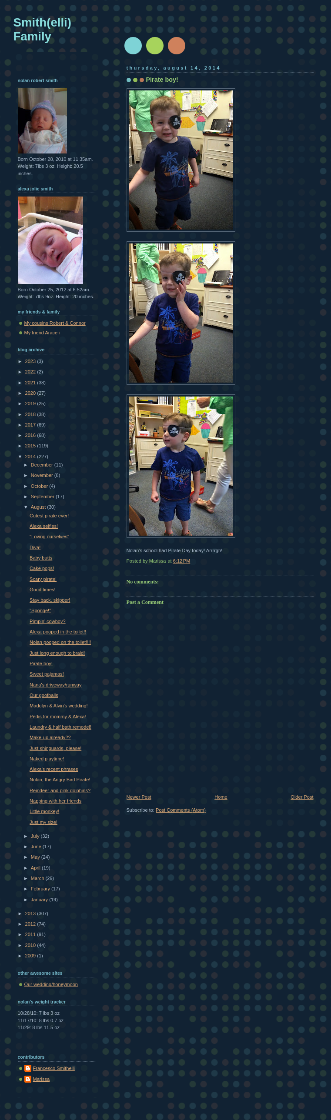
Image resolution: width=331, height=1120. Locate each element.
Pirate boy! (41, 663)
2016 (31, 435)
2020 (31, 393)
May (36, 857)
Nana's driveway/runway (55, 684)
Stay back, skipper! (50, 600)
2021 (31, 382)
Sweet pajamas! (47, 674)
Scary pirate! (43, 579)
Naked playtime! (47, 758)
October (40, 486)
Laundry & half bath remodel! (60, 727)
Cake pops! (42, 568)
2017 (31, 424)
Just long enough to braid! (57, 653)
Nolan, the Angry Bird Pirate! (60, 779)
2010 (31, 945)
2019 (31, 403)
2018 (31, 414)
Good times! (43, 589)
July (36, 836)
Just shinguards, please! (55, 748)
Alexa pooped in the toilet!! (58, 631)
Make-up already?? (50, 737)
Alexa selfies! (44, 526)
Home (220, 797)
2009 (31, 955)
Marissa (41, 1079)
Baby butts (41, 557)
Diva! (35, 547)
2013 (31, 913)
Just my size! (43, 822)
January (40, 899)
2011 (31, 934)
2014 (31, 456)
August (39, 507)
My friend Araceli (42, 332)
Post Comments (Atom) (181, 810)
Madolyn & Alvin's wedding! (59, 705)
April (36, 867)
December (42, 464)
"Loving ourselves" (49, 536)
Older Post (302, 797)
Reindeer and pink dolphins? (60, 790)
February (41, 888)
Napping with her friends (55, 800)
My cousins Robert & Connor (55, 323)
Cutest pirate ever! (49, 515)
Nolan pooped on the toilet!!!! (60, 642)
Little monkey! (44, 811)
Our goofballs (44, 695)
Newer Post (139, 797)
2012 (31, 924)
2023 (31, 361)
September (43, 496)
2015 (31, 445)
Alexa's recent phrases (54, 769)
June (37, 846)
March (38, 878)
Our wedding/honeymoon (51, 984)
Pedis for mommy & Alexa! (58, 716)
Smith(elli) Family (42, 29)
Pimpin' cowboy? (48, 621)
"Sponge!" (40, 610)
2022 (31, 371)
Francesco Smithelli (54, 1068)
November (42, 475)
